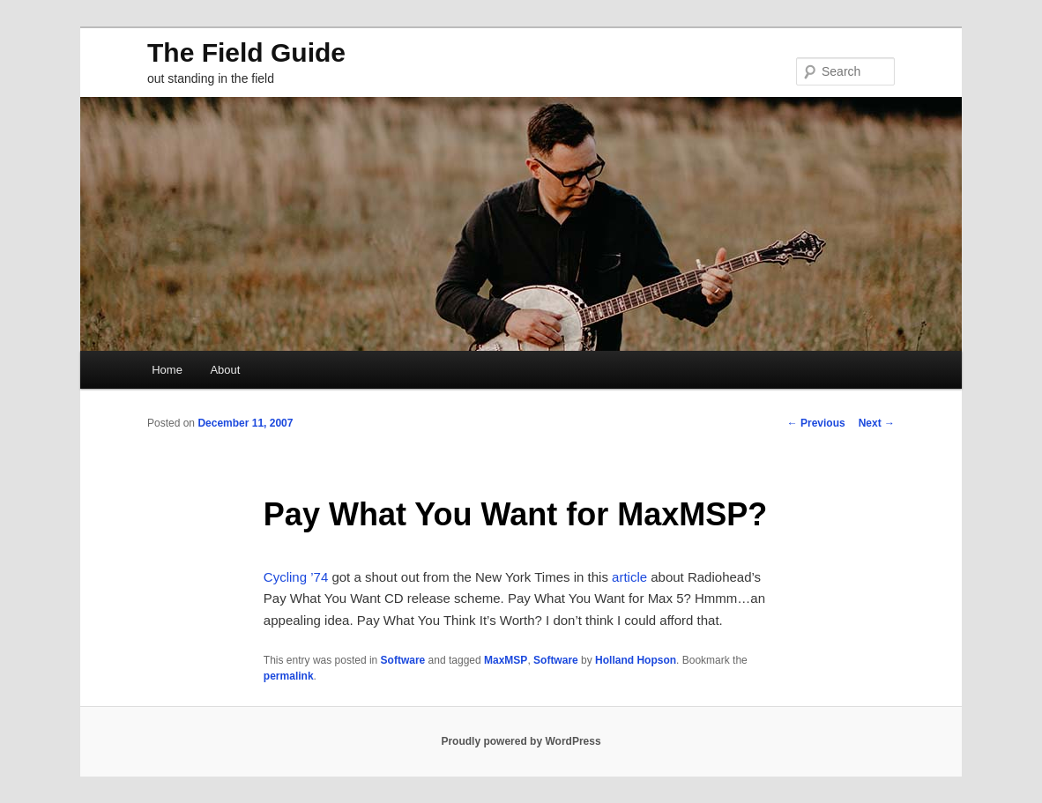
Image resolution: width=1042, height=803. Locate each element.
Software (403, 660)
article (629, 576)
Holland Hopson (635, 660)
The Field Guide (246, 52)
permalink (289, 676)
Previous (816, 423)
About (225, 369)
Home (167, 369)
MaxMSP (505, 660)
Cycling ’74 (296, 576)
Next (877, 423)
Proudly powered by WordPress (520, 741)
